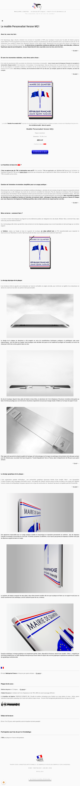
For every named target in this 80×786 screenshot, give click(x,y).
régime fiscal (23, 172)
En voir (75, 463)
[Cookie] (4, 782)
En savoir (75, 50)
